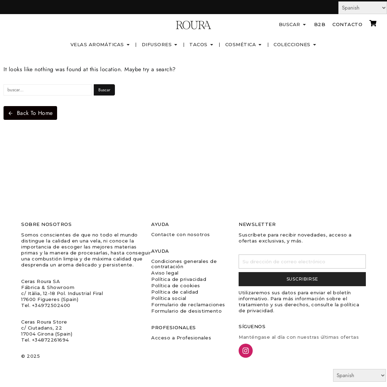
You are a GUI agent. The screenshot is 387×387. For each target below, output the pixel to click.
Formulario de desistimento (186, 311)
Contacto (347, 24)
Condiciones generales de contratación (184, 263)
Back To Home (30, 113)
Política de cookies (175, 285)
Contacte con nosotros (180, 234)
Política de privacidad (178, 279)
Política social (168, 298)
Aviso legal (165, 273)
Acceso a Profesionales (181, 337)
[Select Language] (362, 7)
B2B (320, 24)
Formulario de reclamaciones (188, 304)
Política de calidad (174, 292)
